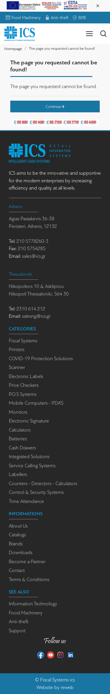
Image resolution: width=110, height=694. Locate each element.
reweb (67, 687)
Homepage (13, 49)
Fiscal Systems (54, 680)
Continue (53, 106)
